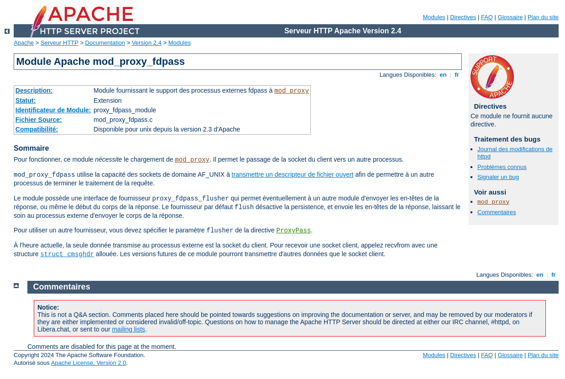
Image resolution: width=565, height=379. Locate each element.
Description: (34, 90)
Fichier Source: (39, 119)
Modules (434, 17)
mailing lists (128, 329)
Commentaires (496, 212)
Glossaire (510, 17)
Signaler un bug (498, 177)
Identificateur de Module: (53, 110)
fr (457, 74)
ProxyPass (294, 230)
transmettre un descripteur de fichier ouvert (293, 174)
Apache (24, 42)
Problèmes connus (502, 166)
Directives (463, 17)
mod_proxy (291, 91)
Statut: (26, 100)
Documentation (105, 42)
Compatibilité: (37, 129)
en (443, 74)
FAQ (487, 17)
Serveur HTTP (59, 42)
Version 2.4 (147, 42)
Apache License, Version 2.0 (88, 362)
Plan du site (543, 17)
